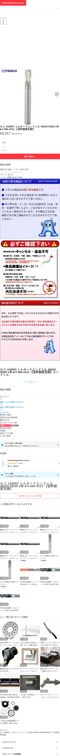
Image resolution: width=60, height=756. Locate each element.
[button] (30, 381)
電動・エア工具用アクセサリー (12, 402)
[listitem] (30, 463)
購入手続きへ (30, 156)
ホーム (2, 730)
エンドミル (4, 412)
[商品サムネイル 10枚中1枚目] (3, 21)
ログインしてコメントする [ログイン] (30, 496)
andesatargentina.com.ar (13, 3)
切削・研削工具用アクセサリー (12, 407)
